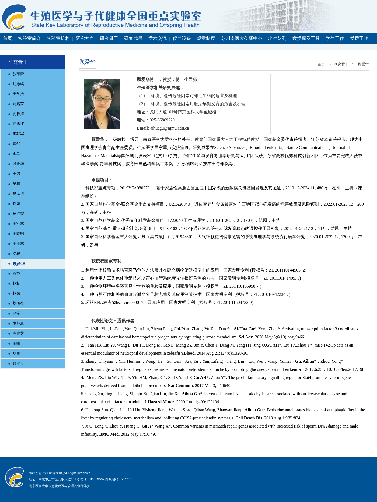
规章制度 (206, 38)
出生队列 (277, 38)
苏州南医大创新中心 (241, 38)
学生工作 (335, 38)
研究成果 (133, 38)
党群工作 (359, 38)
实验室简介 (29, 38)
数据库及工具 (306, 38)
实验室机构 (58, 38)
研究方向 (85, 38)
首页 (7, 38)
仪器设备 (182, 38)
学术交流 (157, 38)
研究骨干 (109, 38)
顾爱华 (363, 64)
